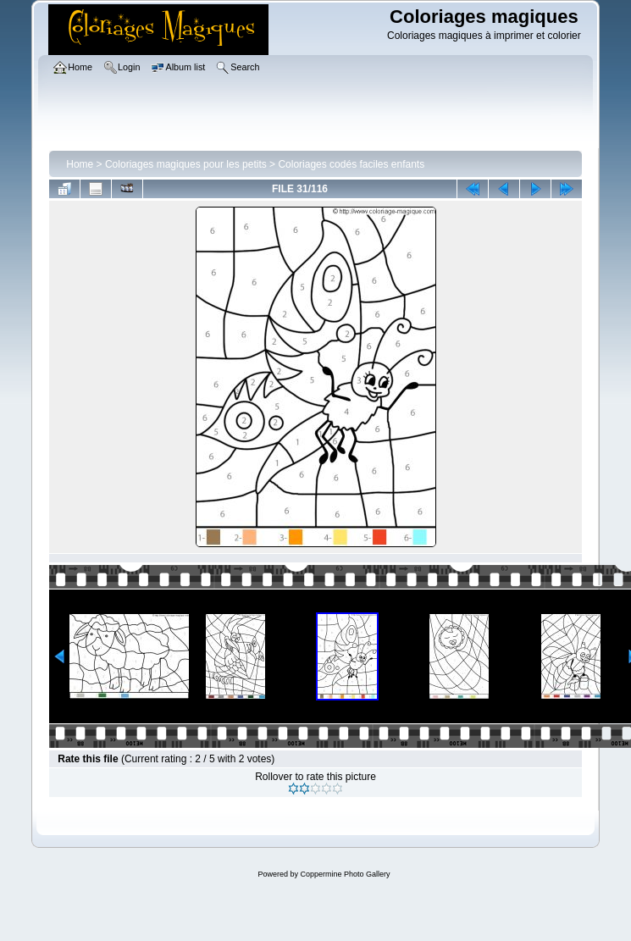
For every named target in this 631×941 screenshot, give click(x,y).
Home (79, 164)
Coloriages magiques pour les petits (186, 164)
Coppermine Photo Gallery (345, 874)
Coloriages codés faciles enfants (351, 164)
